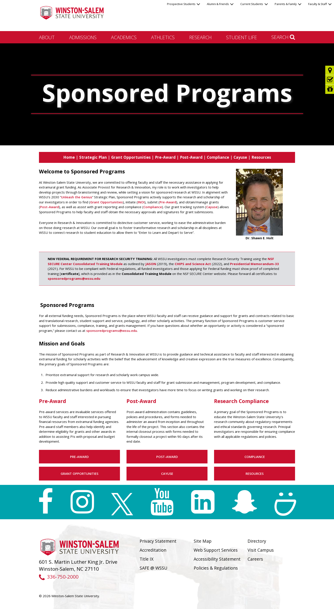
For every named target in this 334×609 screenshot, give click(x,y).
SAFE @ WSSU (153, 568)
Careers (255, 559)
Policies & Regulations (216, 568)
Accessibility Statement (217, 559)
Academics (124, 37)
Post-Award (191, 157)
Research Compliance (241, 401)
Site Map (202, 541)
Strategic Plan (93, 157)
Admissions (83, 37)
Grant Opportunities (131, 157)
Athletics (163, 37)
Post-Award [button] (167, 456)
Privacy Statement (158, 541)
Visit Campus (261, 550)
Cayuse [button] (167, 473)
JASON (150, 264)
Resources (261, 157)
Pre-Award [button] (79, 456)
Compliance (218, 157)
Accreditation (153, 550)
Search (283, 37)
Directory (257, 541)
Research (200, 37)
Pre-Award (165, 157)
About (47, 37)
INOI (141, 202)
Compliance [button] (254, 456)
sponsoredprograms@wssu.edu (74, 278)
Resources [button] (255, 473)
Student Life (241, 37)
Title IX (146, 559)
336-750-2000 (59, 576)
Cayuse (240, 157)
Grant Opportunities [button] (79, 473)
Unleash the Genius (76, 197)
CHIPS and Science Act (193, 264)
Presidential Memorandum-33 (254, 264)
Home (69, 157)
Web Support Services (216, 550)
